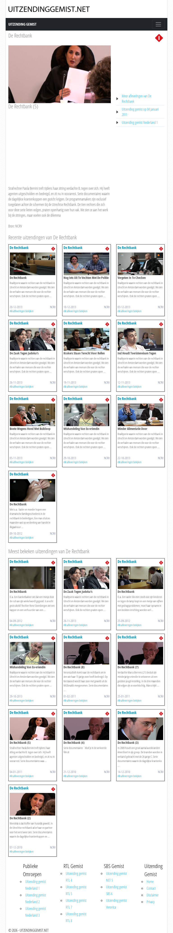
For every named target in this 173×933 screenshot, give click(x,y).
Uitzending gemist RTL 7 (76, 904)
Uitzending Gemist (22, 24)
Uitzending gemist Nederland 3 (35, 912)
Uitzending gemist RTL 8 (76, 917)
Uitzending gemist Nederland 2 (35, 898)
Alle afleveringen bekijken (22, 311)
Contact (151, 888)
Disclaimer (153, 895)
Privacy (151, 901)
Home (150, 881)
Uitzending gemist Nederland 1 (140, 122)
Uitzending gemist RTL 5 (76, 890)
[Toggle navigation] (158, 24)
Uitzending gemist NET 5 (116, 877)
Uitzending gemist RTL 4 (76, 877)
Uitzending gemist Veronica (116, 904)
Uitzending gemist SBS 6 (116, 890)
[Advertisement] (59, 143)
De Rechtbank (20, 35)
